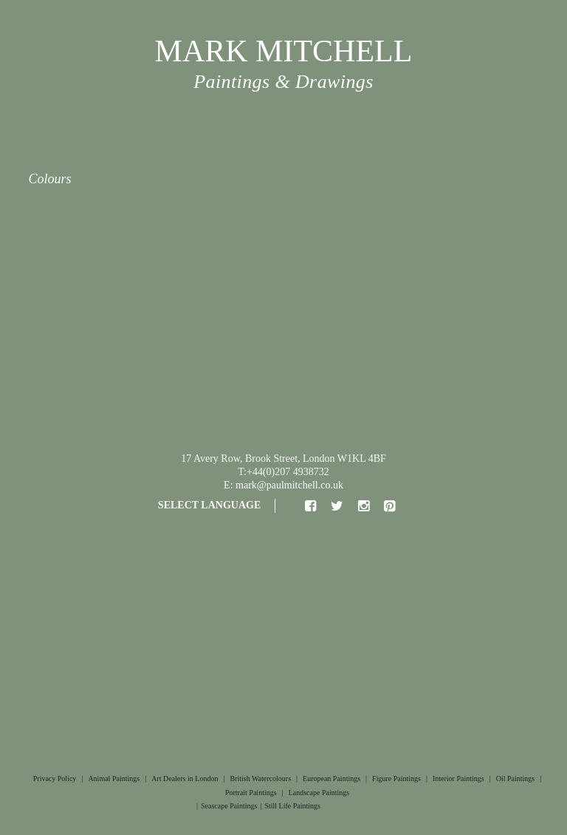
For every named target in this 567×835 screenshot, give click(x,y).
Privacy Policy (55, 778)
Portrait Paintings (251, 792)
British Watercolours (260, 778)
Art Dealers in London (184, 778)
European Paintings (331, 778)
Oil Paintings (515, 778)
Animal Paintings (114, 778)
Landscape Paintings (319, 792)
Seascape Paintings (229, 806)
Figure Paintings (396, 778)
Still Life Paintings (292, 806)
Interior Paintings (458, 778)
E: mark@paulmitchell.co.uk (283, 485)
